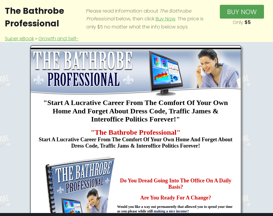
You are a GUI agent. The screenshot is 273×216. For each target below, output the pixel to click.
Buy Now (165, 18)
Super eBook (19, 38)
